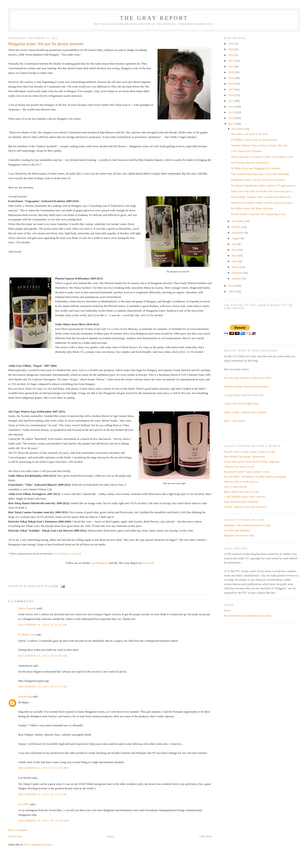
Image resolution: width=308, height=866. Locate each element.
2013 (231, 112)
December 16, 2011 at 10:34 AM (43, 820)
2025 (231, 43)
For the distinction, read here (66, 553)
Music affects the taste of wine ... (243, 491)
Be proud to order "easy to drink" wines (246, 471)
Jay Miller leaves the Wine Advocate (252, 208)
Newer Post (15, 836)
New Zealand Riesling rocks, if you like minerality (260, 174)
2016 (231, 95)
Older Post (205, 836)
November (238, 221)
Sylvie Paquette (27, 608)
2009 (231, 291)
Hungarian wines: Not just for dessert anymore (258, 179)
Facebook (148, 563)
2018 (231, 83)
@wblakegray (100, 563)
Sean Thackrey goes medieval (241, 501)
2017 (231, 89)
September (238, 232)
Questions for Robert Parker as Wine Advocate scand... (262, 202)
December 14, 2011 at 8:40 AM (42, 655)
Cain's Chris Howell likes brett (241, 403)
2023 (231, 55)
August (236, 238)
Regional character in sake (239, 535)
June (235, 249)
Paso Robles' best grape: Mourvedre (244, 456)
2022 (231, 60)
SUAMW (23, 804)
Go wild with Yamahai (237, 530)
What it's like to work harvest (240, 481)
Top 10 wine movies (235, 486)
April (235, 261)
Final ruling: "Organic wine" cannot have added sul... (261, 197)
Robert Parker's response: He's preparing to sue (258, 214)
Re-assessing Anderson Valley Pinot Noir (247, 377)
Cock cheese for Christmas (246, 151)
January (236, 278)
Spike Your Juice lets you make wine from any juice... (262, 191)
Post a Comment (17, 830)
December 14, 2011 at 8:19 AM (42, 624)
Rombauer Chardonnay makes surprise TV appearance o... (264, 185)
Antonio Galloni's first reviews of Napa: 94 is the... (260, 145)
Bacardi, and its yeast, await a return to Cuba (249, 451)
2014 (231, 106)
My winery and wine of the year (249, 134)
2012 (231, 118)
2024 (231, 49)
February (237, 272)
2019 (231, 78)
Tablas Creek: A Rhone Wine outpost (245, 412)
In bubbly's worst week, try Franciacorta (254, 139)
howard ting (25, 696)
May (235, 255)
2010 (231, 285)
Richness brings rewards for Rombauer (246, 386)
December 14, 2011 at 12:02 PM (43, 767)
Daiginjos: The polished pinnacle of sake (247, 525)
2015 (231, 100)
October (237, 227)
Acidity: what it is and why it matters (245, 506)
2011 (231, 123)
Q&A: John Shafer (234, 420)
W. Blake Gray (26, 634)
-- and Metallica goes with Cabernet (244, 496)
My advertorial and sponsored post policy (247, 615)
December (238, 128)
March (236, 267)
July (234, 244)
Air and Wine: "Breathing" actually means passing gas (255, 476)
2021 (231, 66)
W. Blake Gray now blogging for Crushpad (255, 168)
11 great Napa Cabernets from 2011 (244, 395)
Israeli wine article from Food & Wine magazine (251, 461)
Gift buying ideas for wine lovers (250, 162)
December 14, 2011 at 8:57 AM (42, 686)
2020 (231, 72)
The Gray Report (154, 18)
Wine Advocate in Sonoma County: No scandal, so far (262, 156)
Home (110, 836)
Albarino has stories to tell (239, 466)
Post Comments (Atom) (37, 844)
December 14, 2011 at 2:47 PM (42, 794)
